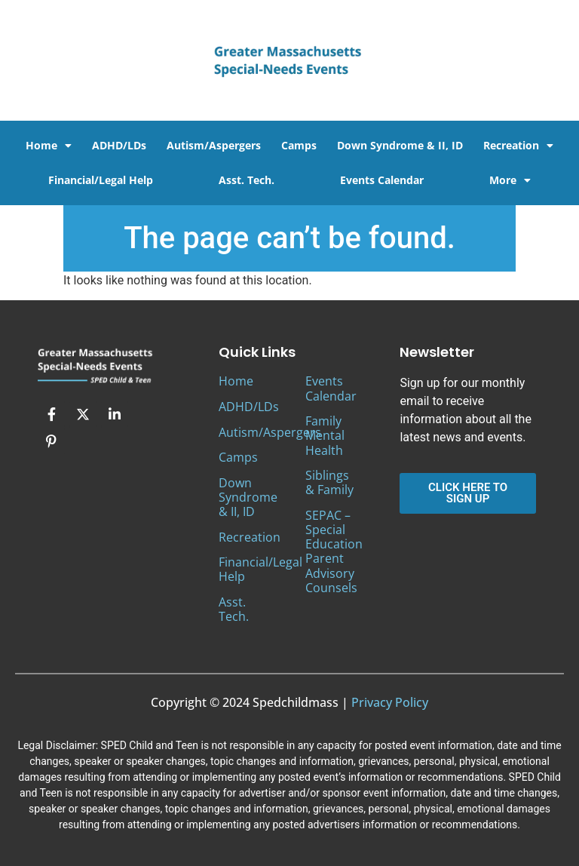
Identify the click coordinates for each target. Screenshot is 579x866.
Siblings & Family (329, 482)
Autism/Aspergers (214, 145)
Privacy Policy (389, 702)
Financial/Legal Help (100, 180)
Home (49, 145)
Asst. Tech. (246, 180)
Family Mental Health (325, 435)
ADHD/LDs (119, 145)
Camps (299, 145)
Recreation (518, 145)
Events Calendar (382, 180)
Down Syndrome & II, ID (400, 145)
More (510, 180)
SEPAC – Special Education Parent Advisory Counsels (334, 551)
